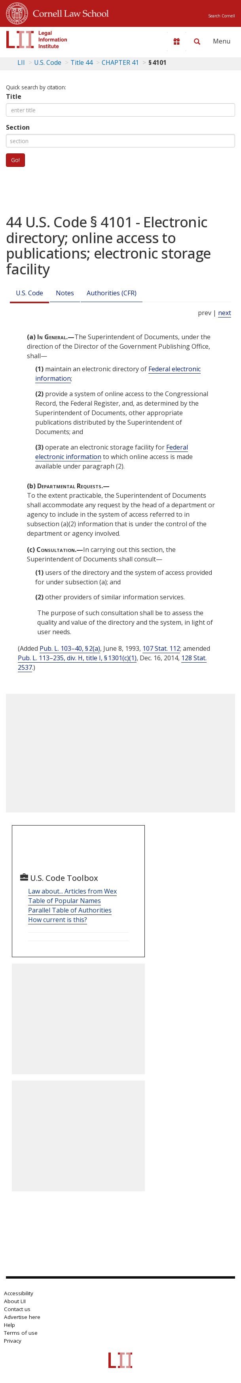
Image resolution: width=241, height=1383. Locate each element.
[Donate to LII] (176, 41)
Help (9, 1324)
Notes (65, 293)
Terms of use (21, 1332)
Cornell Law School (68, 12)
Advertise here (22, 1317)
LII (21, 62)
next (224, 312)
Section (18, 127)
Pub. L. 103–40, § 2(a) (70, 648)
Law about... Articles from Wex (72, 891)
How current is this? (57, 919)
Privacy (12, 1340)
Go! (15, 160)
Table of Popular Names (64, 900)
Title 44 (81, 62)
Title (13, 96)
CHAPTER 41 (120, 62)
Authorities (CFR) (112, 293)
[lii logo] (36, 39)
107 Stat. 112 (161, 648)
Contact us (17, 1309)
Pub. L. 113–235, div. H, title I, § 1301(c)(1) (77, 658)
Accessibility (18, 1293)
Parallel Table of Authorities (70, 910)
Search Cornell (221, 16)
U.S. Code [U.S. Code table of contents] (47, 62)
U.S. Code (29, 293)
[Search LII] (197, 41)
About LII (15, 1301)
